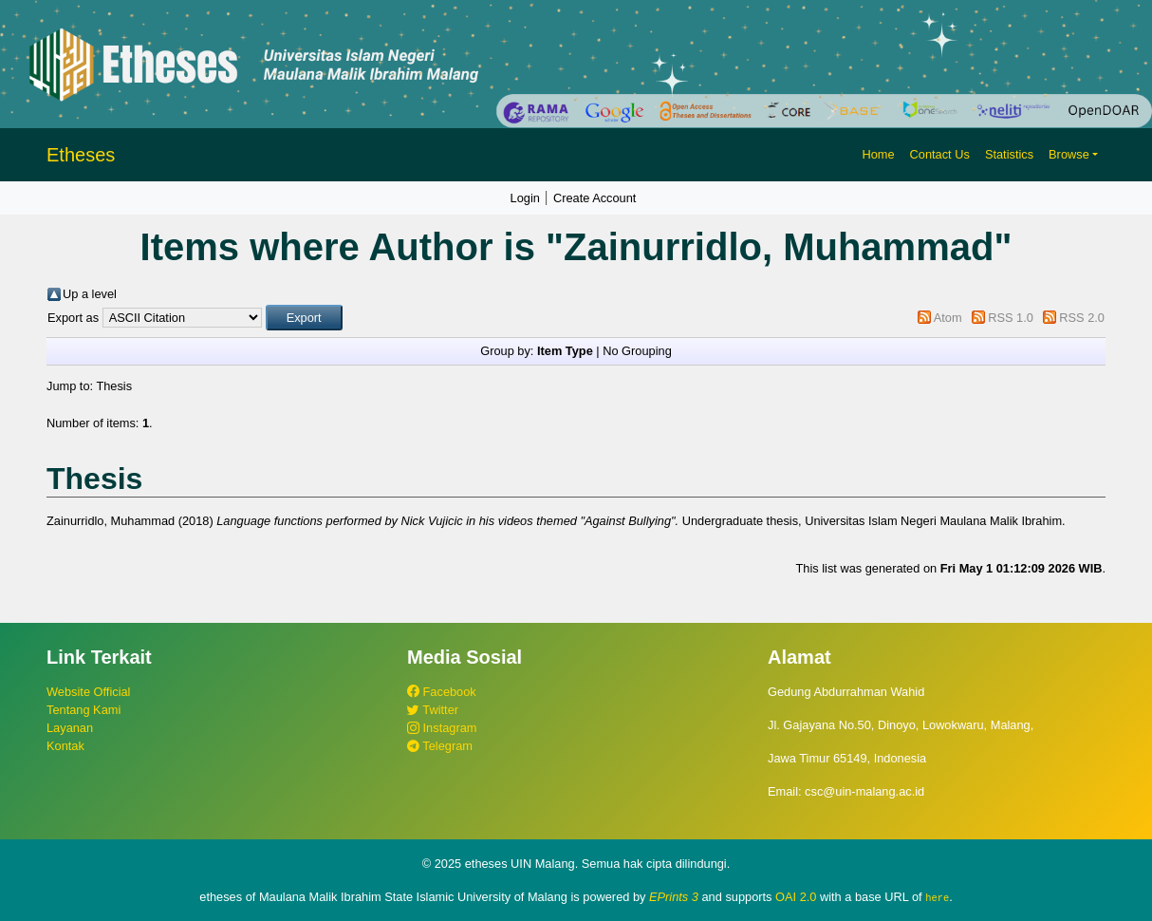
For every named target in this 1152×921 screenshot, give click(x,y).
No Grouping (637, 351)
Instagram (441, 728)
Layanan (69, 728)
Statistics (1009, 154)
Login (525, 198)
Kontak (65, 746)
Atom (948, 317)
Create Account (595, 198)
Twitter (432, 710)
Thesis (114, 386)
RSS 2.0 (1082, 317)
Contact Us (940, 154)
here (937, 897)
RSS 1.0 (1010, 317)
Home (878, 154)
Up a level (90, 294)
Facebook (441, 692)
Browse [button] (1069, 154)
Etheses (80, 154)
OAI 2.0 (795, 897)
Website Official (88, 692)
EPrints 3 (673, 897)
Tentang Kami (83, 710)
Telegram (440, 746)
